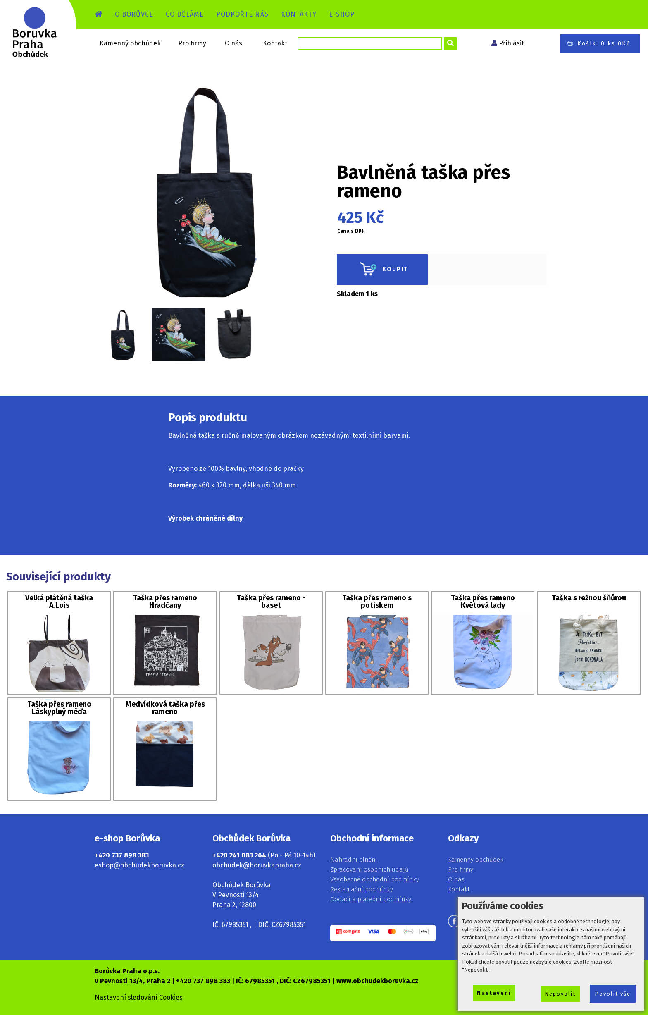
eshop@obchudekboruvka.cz (139, 865)
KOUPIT (382, 269)
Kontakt (275, 43)
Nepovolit (560, 994)
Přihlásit (511, 43)
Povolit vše (613, 994)
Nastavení (494, 993)
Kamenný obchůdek (130, 43)
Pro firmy (192, 43)
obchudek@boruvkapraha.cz (256, 865)
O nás (233, 43)
